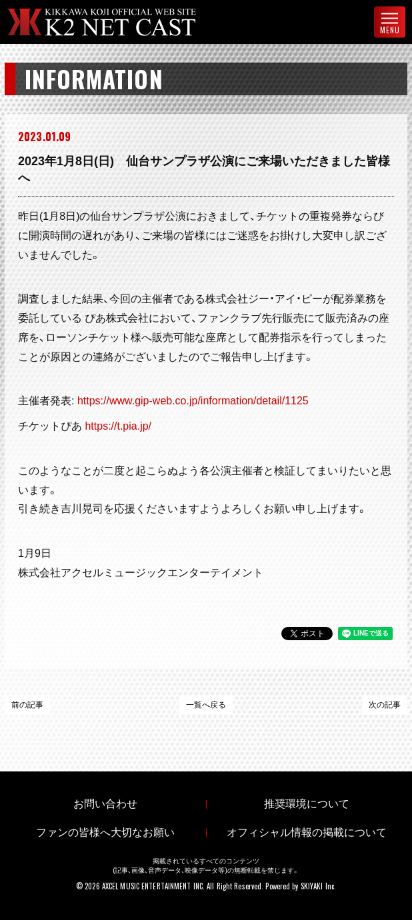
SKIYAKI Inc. (318, 886)
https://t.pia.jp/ (118, 426)
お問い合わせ (105, 803)
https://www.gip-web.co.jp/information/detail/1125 (193, 400)
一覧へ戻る (206, 704)
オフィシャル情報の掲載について (307, 832)
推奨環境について (306, 803)
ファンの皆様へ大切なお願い (105, 832)
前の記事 (27, 704)
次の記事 (385, 704)
